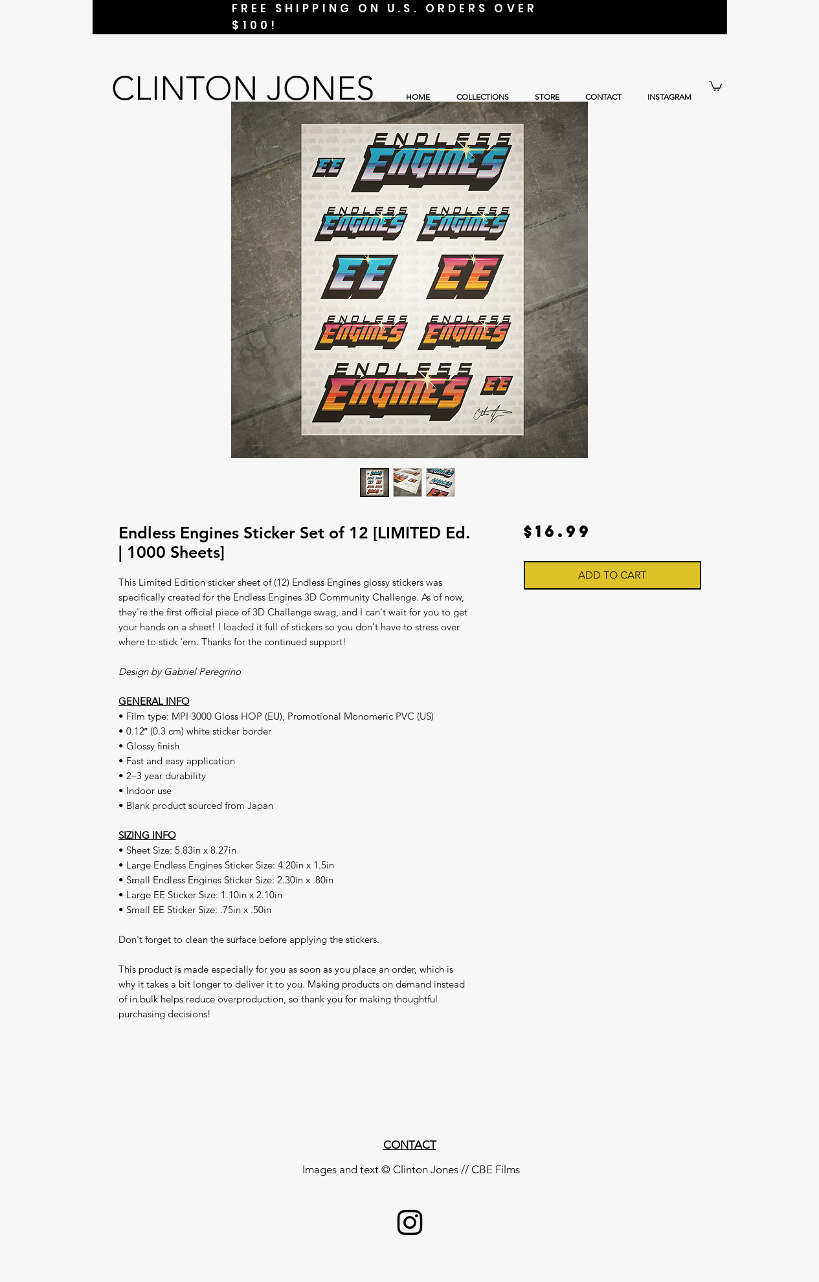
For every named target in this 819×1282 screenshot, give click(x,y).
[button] (715, 85)
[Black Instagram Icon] (410, 1222)
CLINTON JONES (242, 88)
